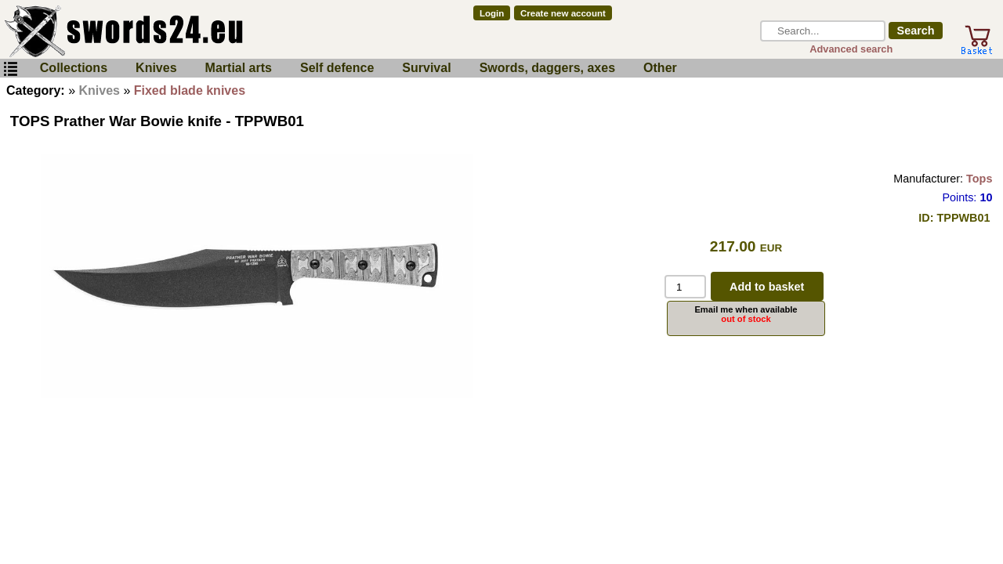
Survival (426, 67)
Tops (979, 178)
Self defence (337, 67)
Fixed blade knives (189, 90)
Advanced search (851, 49)
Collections (73, 67)
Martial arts (238, 67)
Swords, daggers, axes (547, 67)
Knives (156, 67)
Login (492, 13)
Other (660, 67)
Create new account (563, 13)
